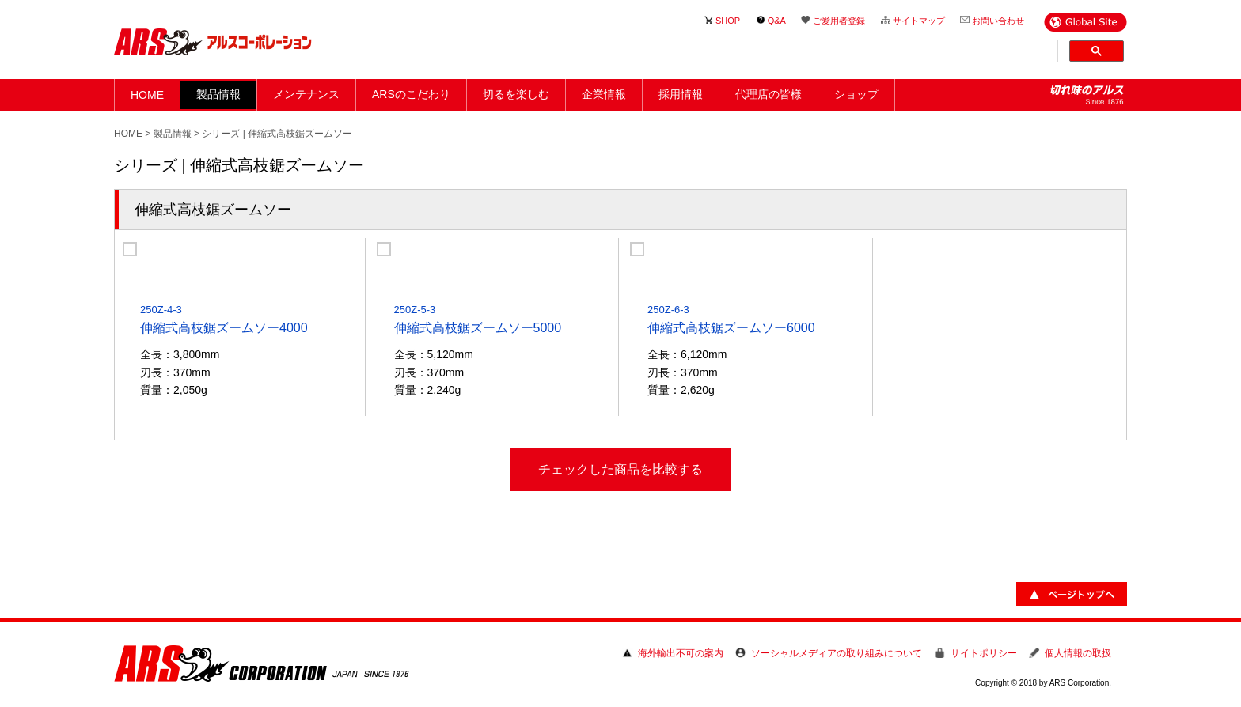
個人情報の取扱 (1078, 653)
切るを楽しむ (516, 94)
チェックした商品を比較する (620, 469)
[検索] (938, 51)
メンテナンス (306, 94)
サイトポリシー (984, 653)
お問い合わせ (998, 20)
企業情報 (604, 94)
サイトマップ (919, 20)
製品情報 (173, 133)
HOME (147, 95)
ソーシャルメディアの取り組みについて (836, 653)
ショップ (856, 94)
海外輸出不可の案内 (680, 653)
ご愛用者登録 (839, 20)
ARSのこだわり (411, 94)
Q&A (777, 20)
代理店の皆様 (768, 94)
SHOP (727, 20)
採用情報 (680, 94)
